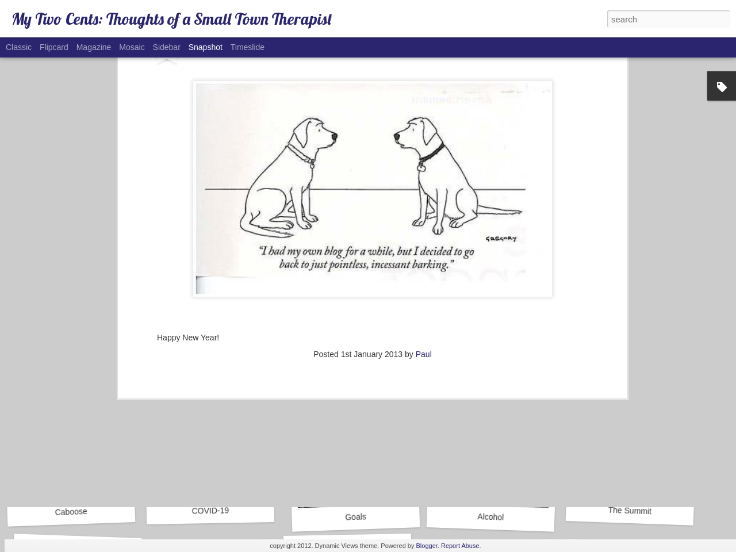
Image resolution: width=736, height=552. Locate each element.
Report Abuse (460, 545)
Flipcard (54, 47)
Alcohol (490, 517)
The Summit (629, 510)
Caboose (71, 512)
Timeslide (247, 47)
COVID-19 (210, 510)
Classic (19, 47)
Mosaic (131, 47)
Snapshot (206, 47)
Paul (424, 169)
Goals (355, 517)
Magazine (94, 47)
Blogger (427, 545)
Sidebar (167, 47)
